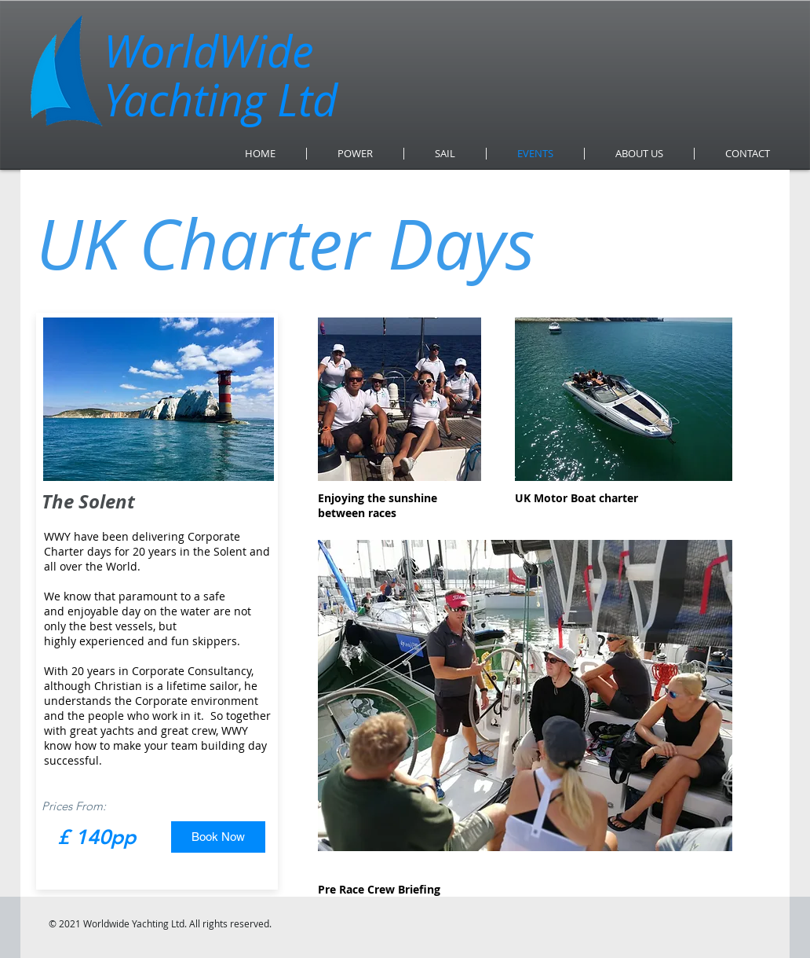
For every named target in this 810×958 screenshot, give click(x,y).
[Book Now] (218, 837)
